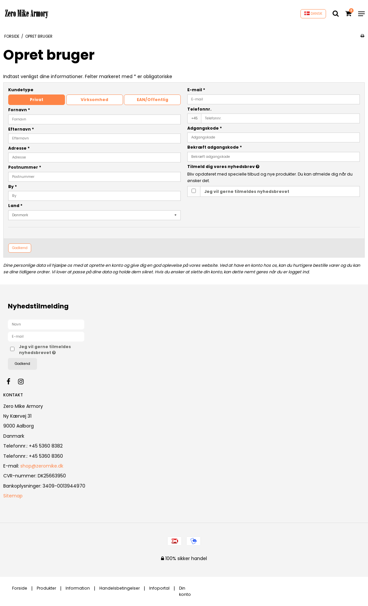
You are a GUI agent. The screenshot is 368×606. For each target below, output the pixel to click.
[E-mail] (46, 336)
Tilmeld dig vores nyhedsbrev (239, 166)
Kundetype (20, 89)
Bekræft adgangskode (214, 147)
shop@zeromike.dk (41, 466)
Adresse (19, 148)
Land (15, 205)
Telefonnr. (199, 109)
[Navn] (46, 324)
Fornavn (19, 109)
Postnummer (24, 167)
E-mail (196, 89)
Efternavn (21, 129)
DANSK (313, 13)
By (12, 186)
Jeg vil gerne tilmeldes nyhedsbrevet (246, 191)
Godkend (20, 247)
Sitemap (13, 495)
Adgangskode (204, 128)
